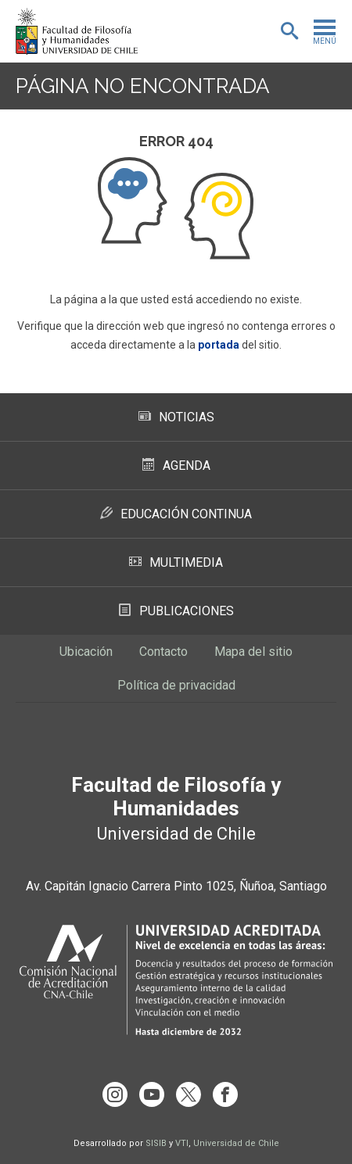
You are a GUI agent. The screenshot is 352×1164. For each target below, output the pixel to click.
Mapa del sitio (253, 651)
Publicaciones (176, 610)
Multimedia (176, 562)
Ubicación (86, 651)
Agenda (176, 465)
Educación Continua (176, 514)
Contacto (163, 651)
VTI (182, 1143)
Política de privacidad (176, 685)
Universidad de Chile (236, 1143)
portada (218, 344)
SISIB (156, 1143)
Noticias (176, 417)
